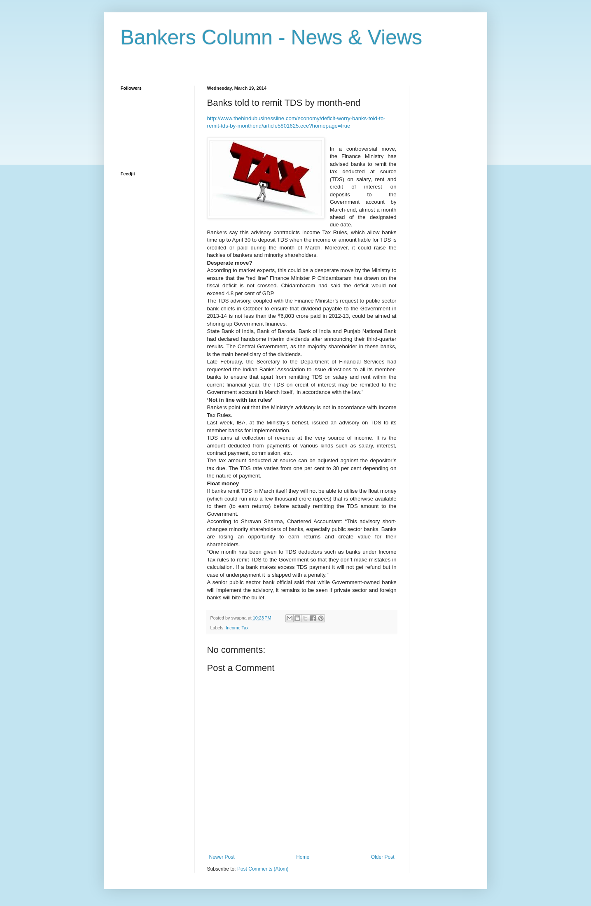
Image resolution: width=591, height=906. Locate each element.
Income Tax (237, 627)
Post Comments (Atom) (263, 869)
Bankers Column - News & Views (272, 37)
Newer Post (222, 857)
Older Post (383, 857)
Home (302, 857)
